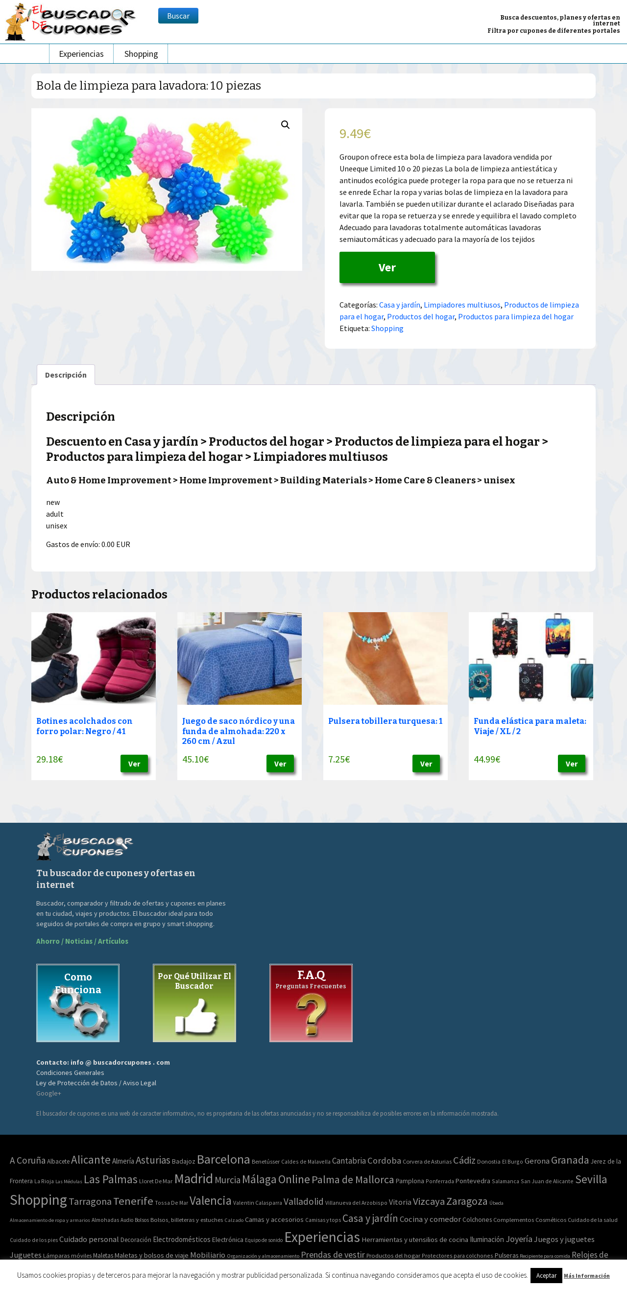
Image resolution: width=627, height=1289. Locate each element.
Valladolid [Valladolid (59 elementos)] (304, 1201)
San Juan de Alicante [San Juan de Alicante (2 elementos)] (547, 1181)
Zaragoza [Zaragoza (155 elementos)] (467, 1201)
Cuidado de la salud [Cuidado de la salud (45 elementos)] (593, 1219)
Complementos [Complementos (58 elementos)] (513, 1219)
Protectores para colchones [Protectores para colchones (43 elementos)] (457, 1255)
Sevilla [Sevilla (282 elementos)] (591, 1179)
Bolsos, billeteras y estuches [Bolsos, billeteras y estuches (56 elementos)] (186, 1219)
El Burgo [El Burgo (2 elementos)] (512, 1161)
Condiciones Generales (70, 1072)
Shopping (141, 53)
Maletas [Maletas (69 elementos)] (103, 1255)
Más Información (587, 1275)
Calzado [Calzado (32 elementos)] (233, 1220)
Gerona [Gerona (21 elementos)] (537, 1161)
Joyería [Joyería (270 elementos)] (519, 1238)
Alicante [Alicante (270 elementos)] (91, 1159)
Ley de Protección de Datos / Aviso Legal (96, 1082)
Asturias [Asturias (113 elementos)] (153, 1160)
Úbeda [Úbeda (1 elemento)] (496, 1203)
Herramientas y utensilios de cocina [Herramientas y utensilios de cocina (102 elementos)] (415, 1239)
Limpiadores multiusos (462, 305)
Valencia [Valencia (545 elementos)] (211, 1200)
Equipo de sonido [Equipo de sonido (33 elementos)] (264, 1240)
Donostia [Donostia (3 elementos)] (489, 1161)
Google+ (48, 1093)
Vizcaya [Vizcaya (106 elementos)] (429, 1201)
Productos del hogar (421, 316)
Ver (387, 267)
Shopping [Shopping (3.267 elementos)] (38, 1200)
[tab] (66, 374)
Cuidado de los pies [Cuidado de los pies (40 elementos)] (34, 1240)
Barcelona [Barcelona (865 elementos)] (223, 1159)
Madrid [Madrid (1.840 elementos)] (193, 1178)
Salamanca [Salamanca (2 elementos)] (505, 1181)
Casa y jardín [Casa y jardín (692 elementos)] (370, 1218)
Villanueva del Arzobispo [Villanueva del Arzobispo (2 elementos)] (356, 1202)
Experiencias (81, 53)
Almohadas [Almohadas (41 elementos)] (105, 1220)
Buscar (178, 16)
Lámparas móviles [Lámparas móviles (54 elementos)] (67, 1255)
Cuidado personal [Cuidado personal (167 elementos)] (89, 1239)
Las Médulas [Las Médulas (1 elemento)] (68, 1181)
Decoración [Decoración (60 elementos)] (136, 1240)
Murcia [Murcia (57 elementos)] (228, 1180)
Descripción (66, 375)
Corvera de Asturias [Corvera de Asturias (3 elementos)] (427, 1161)
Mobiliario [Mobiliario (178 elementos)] (207, 1255)
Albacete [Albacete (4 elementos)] (58, 1161)
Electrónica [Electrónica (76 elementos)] (227, 1239)
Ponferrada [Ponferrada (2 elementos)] (440, 1181)
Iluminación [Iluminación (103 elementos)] (487, 1239)
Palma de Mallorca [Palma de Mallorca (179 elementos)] (353, 1179)
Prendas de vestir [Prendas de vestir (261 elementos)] (333, 1254)
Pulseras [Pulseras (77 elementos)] (506, 1255)
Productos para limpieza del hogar (516, 316)
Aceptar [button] (546, 1275)
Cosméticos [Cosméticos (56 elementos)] (550, 1219)
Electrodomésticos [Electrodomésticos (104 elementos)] (182, 1239)
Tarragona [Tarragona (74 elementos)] (90, 1201)
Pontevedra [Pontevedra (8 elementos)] (473, 1180)
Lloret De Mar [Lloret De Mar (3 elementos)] (155, 1181)
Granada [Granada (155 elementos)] (570, 1160)
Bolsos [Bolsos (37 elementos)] (142, 1220)
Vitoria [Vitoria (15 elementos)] (400, 1202)
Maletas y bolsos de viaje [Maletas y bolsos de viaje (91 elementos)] (152, 1255)
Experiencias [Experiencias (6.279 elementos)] (322, 1237)
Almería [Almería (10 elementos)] (123, 1161)
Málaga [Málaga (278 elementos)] (259, 1179)
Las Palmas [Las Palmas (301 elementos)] (111, 1179)
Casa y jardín (399, 305)
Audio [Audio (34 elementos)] (127, 1220)
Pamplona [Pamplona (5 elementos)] (410, 1181)
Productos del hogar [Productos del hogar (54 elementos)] (393, 1255)
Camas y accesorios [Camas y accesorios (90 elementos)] (274, 1219)
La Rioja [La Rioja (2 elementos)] (44, 1181)
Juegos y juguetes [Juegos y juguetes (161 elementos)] (564, 1239)
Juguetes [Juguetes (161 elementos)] (26, 1255)
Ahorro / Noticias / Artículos (82, 941)
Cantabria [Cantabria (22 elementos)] (349, 1160)
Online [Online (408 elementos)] (294, 1179)
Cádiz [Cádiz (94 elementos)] (464, 1160)
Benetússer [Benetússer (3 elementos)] (266, 1161)
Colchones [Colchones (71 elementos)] (477, 1220)
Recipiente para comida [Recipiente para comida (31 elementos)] (545, 1256)
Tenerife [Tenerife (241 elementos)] (133, 1201)
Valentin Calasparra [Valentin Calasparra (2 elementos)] (257, 1202)
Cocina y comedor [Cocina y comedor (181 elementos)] (430, 1219)
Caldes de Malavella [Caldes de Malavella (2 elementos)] (306, 1161)
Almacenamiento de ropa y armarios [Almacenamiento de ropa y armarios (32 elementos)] (50, 1220)
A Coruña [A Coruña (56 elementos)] (28, 1160)
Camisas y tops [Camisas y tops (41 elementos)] (323, 1220)
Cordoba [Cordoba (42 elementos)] (384, 1160)
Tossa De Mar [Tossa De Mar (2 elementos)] (171, 1202)
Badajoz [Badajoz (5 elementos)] (183, 1161)
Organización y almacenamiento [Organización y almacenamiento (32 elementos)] (263, 1255)
